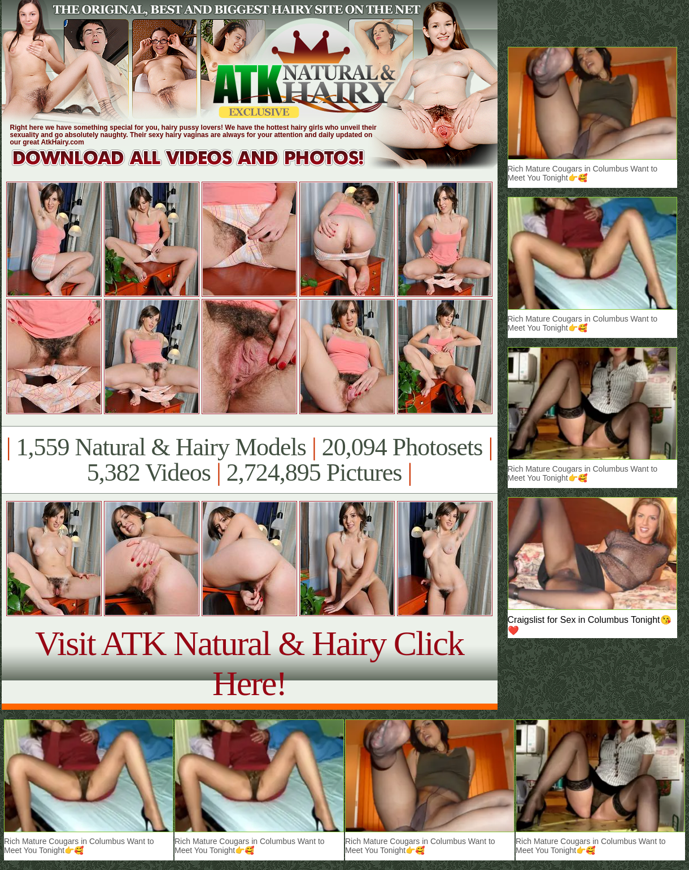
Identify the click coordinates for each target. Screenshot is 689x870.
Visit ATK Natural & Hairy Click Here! (249, 663)
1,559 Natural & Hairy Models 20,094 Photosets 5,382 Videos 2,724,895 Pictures (249, 459)
